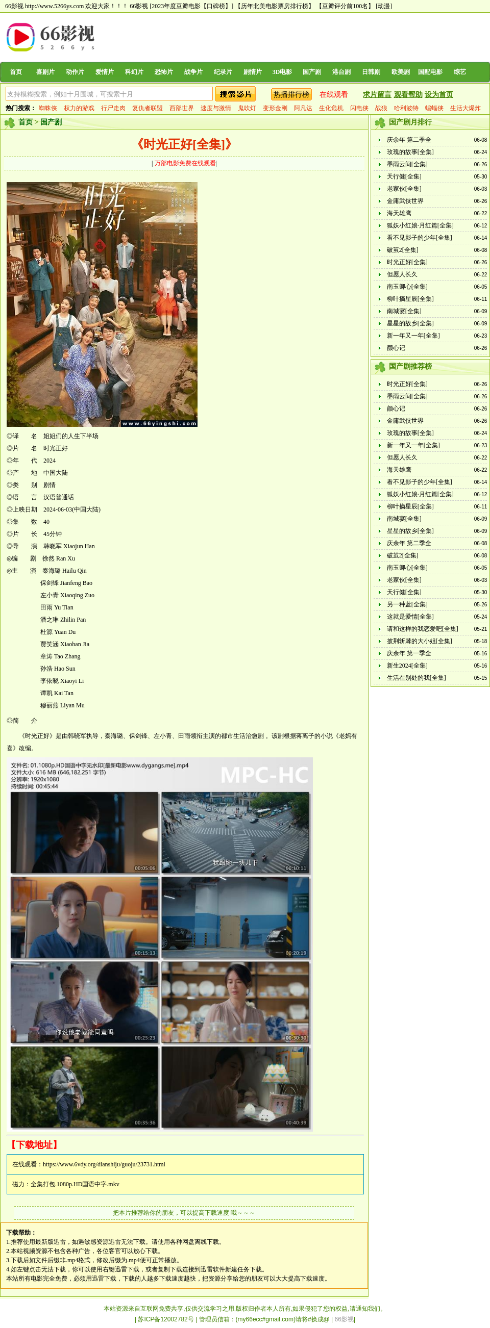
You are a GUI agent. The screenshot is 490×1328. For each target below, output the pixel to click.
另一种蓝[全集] (407, 604)
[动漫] (384, 6)
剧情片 (252, 71)
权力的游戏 (79, 108)
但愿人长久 (402, 274)
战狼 (381, 108)
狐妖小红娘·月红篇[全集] (420, 225)
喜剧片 (45, 71)
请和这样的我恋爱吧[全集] (422, 628)
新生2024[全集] (407, 665)
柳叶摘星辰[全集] (410, 298)
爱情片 (104, 71)
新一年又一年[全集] (413, 335)
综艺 (460, 71)
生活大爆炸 (465, 108)
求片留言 (377, 94)
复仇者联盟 (147, 108)
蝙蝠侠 (434, 108)
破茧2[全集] (403, 249)
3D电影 (282, 71)
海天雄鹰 (399, 213)
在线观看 (334, 94)
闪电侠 (359, 108)
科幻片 (134, 71)
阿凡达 (303, 108)
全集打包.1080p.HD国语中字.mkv (75, 1184)
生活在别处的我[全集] (416, 677)
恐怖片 (164, 71)
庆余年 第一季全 (409, 653)
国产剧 (312, 71)
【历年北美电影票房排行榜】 (274, 6)
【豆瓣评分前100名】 (345, 6)
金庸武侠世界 (405, 201)
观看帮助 (408, 94)
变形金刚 (275, 108)
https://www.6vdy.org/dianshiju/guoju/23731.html (104, 1164)
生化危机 (331, 108)
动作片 (75, 71)
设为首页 (439, 94)
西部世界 (181, 108)
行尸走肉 (113, 108)
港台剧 (341, 71)
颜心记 (396, 347)
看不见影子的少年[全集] (419, 237)
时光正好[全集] (407, 262)
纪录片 (223, 71)
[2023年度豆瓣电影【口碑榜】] (191, 6)
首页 (16, 71)
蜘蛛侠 (48, 108)
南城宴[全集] (404, 311)
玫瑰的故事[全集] (410, 152)
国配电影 (430, 71)
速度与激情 (216, 108)
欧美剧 (400, 71)
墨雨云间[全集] (407, 164)
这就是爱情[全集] (410, 616)
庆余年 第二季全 (409, 139)
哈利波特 (406, 108)
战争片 (193, 71)
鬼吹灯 (247, 108)
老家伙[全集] (404, 188)
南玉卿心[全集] (407, 286)
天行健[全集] (404, 176)
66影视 (139, 6)
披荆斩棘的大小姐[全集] (419, 641)
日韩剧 (371, 71)
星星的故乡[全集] (410, 323)
